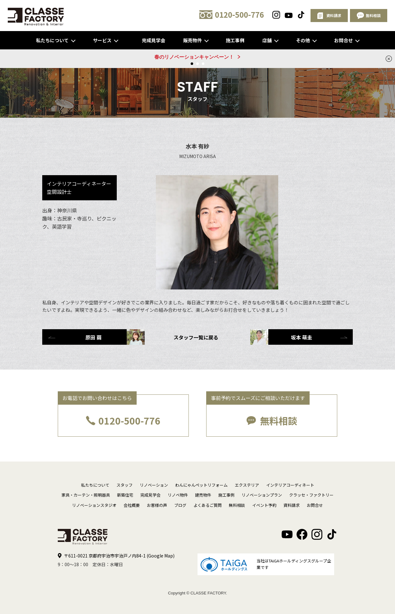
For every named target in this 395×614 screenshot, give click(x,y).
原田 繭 (115, 337)
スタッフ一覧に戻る (196, 337)
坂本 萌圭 (281, 337)
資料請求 (292, 505)
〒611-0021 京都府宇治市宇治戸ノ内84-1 (119, 556)
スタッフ (124, 485)
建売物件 (203, 495)
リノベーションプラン (262, 495)
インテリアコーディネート (290, 485)
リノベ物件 (178, 495)
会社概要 (132, 505)
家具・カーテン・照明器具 (85, 495)
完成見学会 (153, 40)
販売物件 (192, 40)
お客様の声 (157, 505)
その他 (303, 40)
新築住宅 (125, 495)
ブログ (180, 505)
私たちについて (52, 40)
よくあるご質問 (207, 505)
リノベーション (154, 485)
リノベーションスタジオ (94, 505)
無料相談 (278, 420)
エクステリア (247, 485)
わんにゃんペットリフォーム (201, 485)
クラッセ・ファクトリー (311, 495)
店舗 (267, 40)
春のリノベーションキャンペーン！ (194, 56)
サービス (102, 40)
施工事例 (235, 40)
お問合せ (343, 40)
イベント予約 (264, 505)
